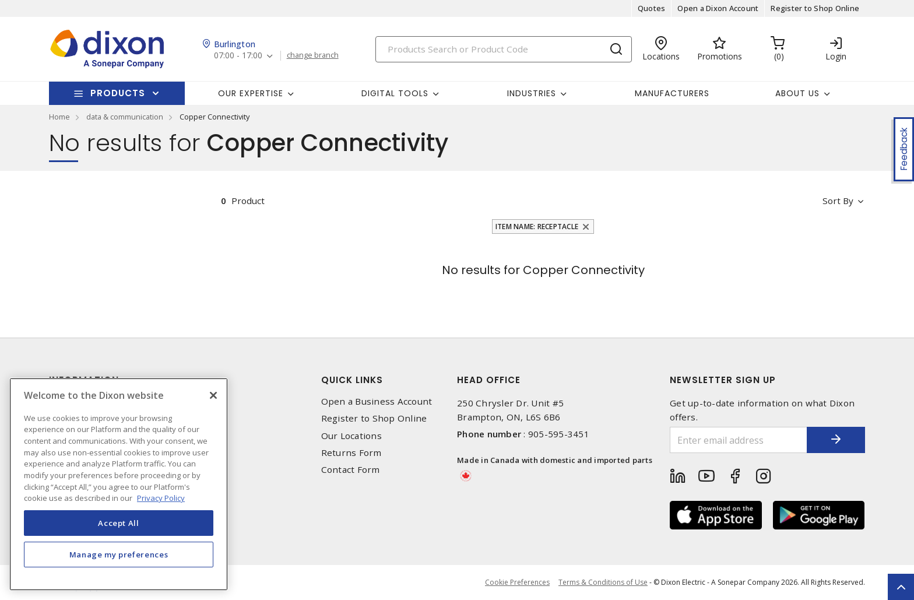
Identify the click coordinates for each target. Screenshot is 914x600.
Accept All (118, 523)
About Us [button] (797, 93)
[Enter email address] (738, 440)
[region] (118, 484)
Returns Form (351, 452)
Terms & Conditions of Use (603, 582)
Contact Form (350, 469)
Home (59, 116)
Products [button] (117, 93)
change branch (313, 55)
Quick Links (352, 380)
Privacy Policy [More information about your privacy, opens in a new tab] (161, 498)
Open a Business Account (377, 401)
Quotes (652, 8)
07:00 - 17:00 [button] (238, 56)
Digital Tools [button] (394, 93)
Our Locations (351, 435)
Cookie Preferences (517, 582)
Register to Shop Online (815, 8)
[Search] (503, 49)
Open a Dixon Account (717, 8)
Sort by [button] (837, 200)
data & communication (124, 116)
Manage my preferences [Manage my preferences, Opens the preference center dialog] (118, 554)
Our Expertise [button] (250, 93)
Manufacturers (672, 93)
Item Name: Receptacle (536, 226)
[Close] (213, 395)
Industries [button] (531, 93)
